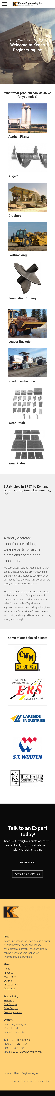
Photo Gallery (11, 984)
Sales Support (11, 1008)
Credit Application (13, 1012)
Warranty (9, 1000)
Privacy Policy (11, 996)
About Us (8, 972)
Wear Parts (10, 976)
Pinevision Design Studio (38, 1081)
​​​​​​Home (7, 968)
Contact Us (9, 988)
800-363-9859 (22, 1040)
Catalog (8, 980)
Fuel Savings (10, 1004)
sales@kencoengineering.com (26, 1052)
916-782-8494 (19, 1044)
